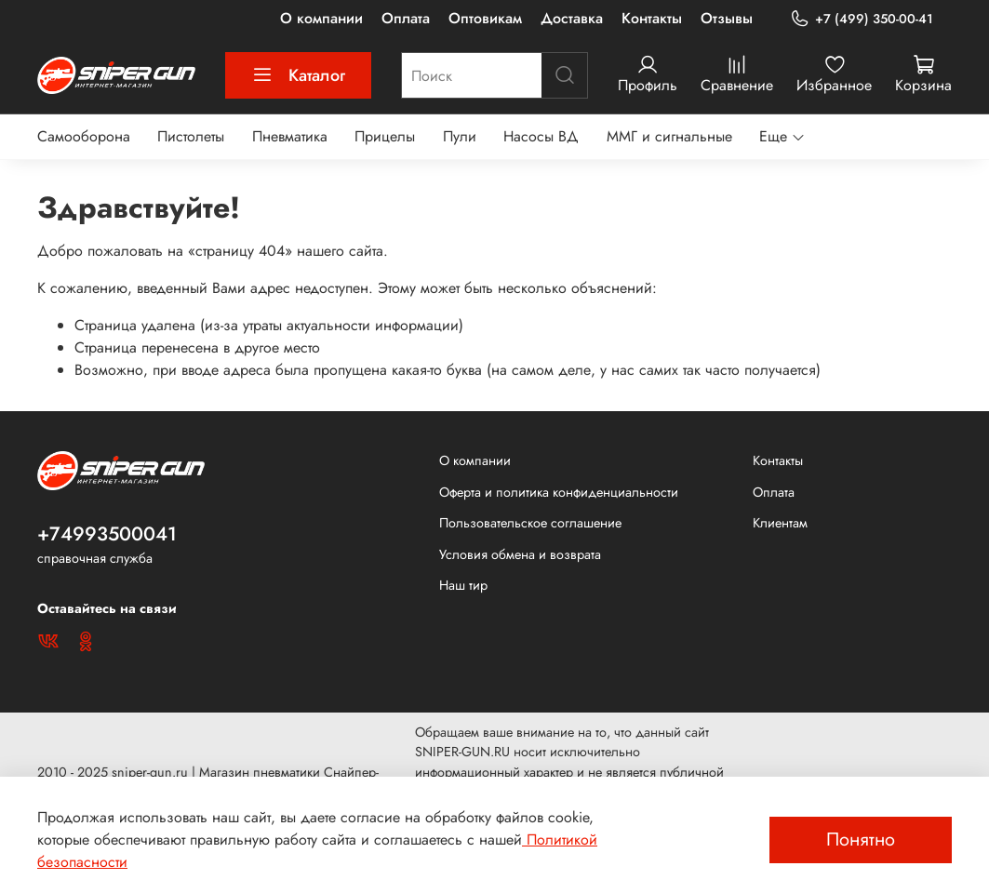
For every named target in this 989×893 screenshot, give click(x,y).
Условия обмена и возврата (520, 554)
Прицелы (384, 136)
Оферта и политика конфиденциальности (558, 492)
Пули (459, 136)
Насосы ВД (541, 136)
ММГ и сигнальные (669, 136)
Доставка (572, 18)
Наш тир (463, 585)
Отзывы (727, 18)
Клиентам (780, 522)
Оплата (405, 18)
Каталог (298, 75)
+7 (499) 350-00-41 (861, 19)
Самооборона (83, 136)
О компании (321, 18)
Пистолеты (190, 136)
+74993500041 (107, 534)
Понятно (860, 839)
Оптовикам (485, 18)
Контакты (651, 18)
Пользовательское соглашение (530, 522)
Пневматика (289, 136)
